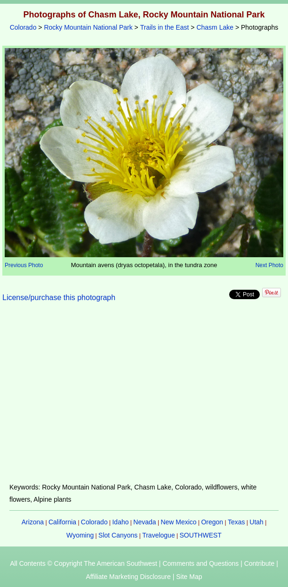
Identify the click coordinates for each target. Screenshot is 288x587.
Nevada (144, 522)
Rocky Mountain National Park (88, 27)
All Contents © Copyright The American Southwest (83, 563)
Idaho (120, 522)
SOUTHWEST (200, 535)
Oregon (212, 522)
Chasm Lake (214, 27)
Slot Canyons (117, 535)
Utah (256, 522)
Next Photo (269, 265)
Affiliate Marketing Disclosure (128, 576)
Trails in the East (164, 27)
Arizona (33, 522)
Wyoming (80, 535)
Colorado (23, 27)
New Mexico (178, 522)
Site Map (189, 576)
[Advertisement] (144, 398)
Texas (236, 522)
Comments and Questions (200, 563)
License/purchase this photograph (58, 298)
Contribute (259, 563)
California (62, 522)
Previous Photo (24, 265)
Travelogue (158, 535)
